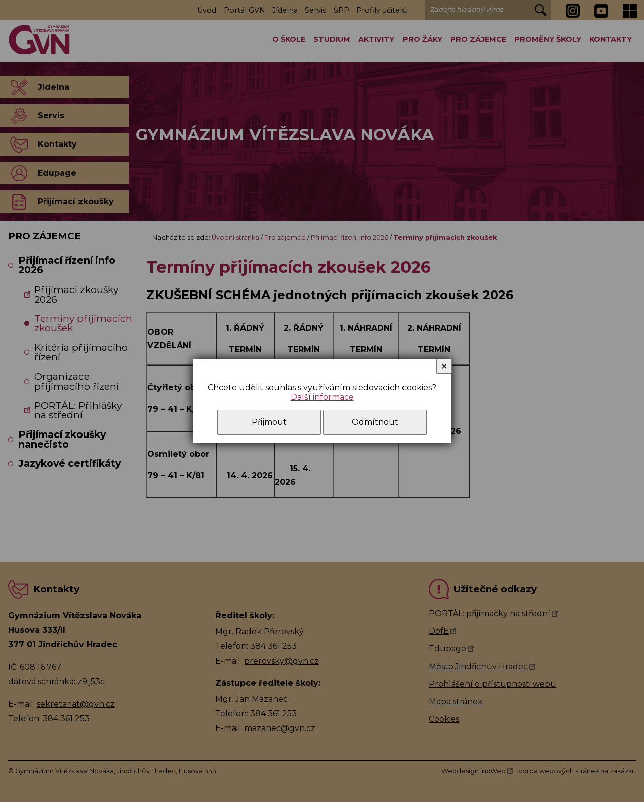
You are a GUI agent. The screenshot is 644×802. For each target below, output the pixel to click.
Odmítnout (375, 422)
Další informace (322, 397)
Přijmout (269, 422)
